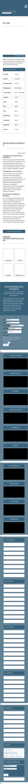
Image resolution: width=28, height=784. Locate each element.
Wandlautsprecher (9, 571)
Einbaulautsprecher (9, 544)
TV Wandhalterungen (9, 631)
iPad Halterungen (9, 677)
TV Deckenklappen (9, 649)
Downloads (7, 712)
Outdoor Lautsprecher (10, 553)
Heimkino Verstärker (9, 599)
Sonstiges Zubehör (9, 699)
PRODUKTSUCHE (7, 13)
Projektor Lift (8, 658)
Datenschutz (6, 335)
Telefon (4, 322)
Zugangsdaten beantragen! (11, 779)
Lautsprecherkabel (9, 682)
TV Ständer (7, 654)
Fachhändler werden (9, 739)
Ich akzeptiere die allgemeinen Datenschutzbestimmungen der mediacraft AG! (12, 339)
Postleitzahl (5, 328)
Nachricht (5, 332)
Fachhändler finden (9, 734)
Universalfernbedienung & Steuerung (13, 695)
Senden (6, 344)
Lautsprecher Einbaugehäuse (11, 686)
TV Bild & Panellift (9, 645)
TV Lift (6, 640)
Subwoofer (7, 575)
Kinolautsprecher (8, 557)
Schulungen (7, 721)
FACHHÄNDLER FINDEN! (14, 231)
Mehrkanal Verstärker (10, 603)
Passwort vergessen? (9, 771)
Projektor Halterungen (10, 662)
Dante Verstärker (8, 612)
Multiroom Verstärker (9, 608)
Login (6, 774)
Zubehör (7, 667)
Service (6, 726)
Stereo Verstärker (9, 590)
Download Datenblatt (19, 55)
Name (4, 319)
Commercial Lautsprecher (11, 562)
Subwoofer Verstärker (10, 616)
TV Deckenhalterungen (10, 636)
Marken (6, 717)
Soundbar (7, 566)
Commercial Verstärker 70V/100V (12, 621)
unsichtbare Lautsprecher (10, 548)
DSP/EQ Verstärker (9, 594)
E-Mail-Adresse (6, 325)
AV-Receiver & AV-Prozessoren (12, 585)
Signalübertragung (9, 691)
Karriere (6, 730)
